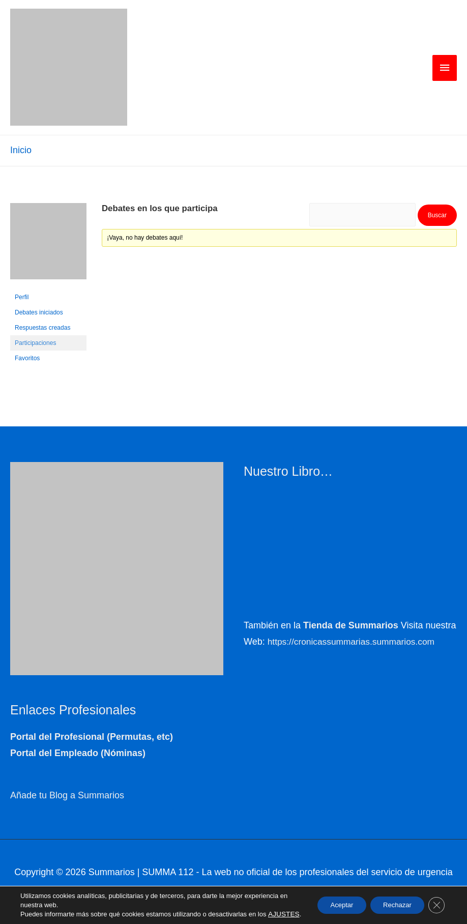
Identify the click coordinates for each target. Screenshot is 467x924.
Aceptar (329, 901)
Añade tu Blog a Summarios (67, 797)
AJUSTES (35, 914)
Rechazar (391, 901)
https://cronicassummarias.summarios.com (354, 643)
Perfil (21, 298)
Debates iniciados (39, 313)
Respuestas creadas (42, 328)
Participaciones (35, 344)
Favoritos (27, 359)
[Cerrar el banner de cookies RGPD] (435, 900)
